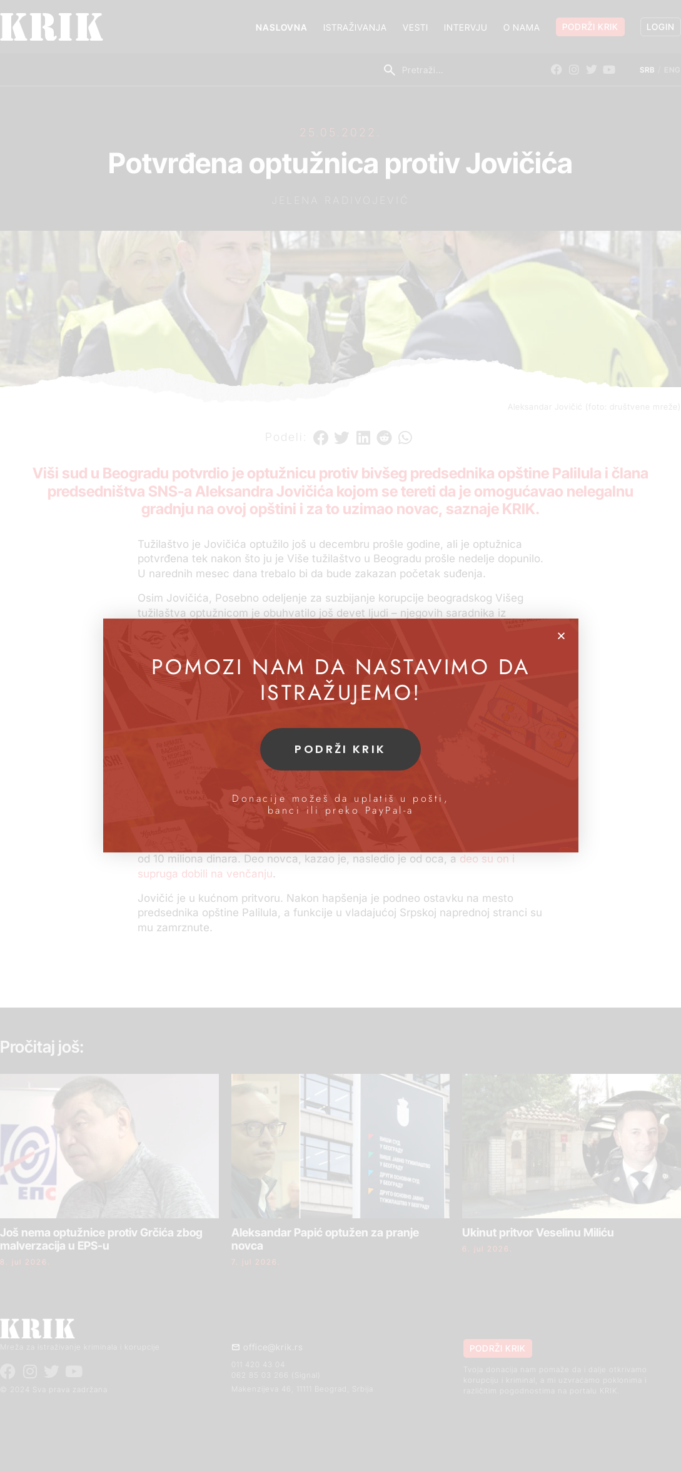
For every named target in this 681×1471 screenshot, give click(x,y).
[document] (340, 735)
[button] (561, 635)
